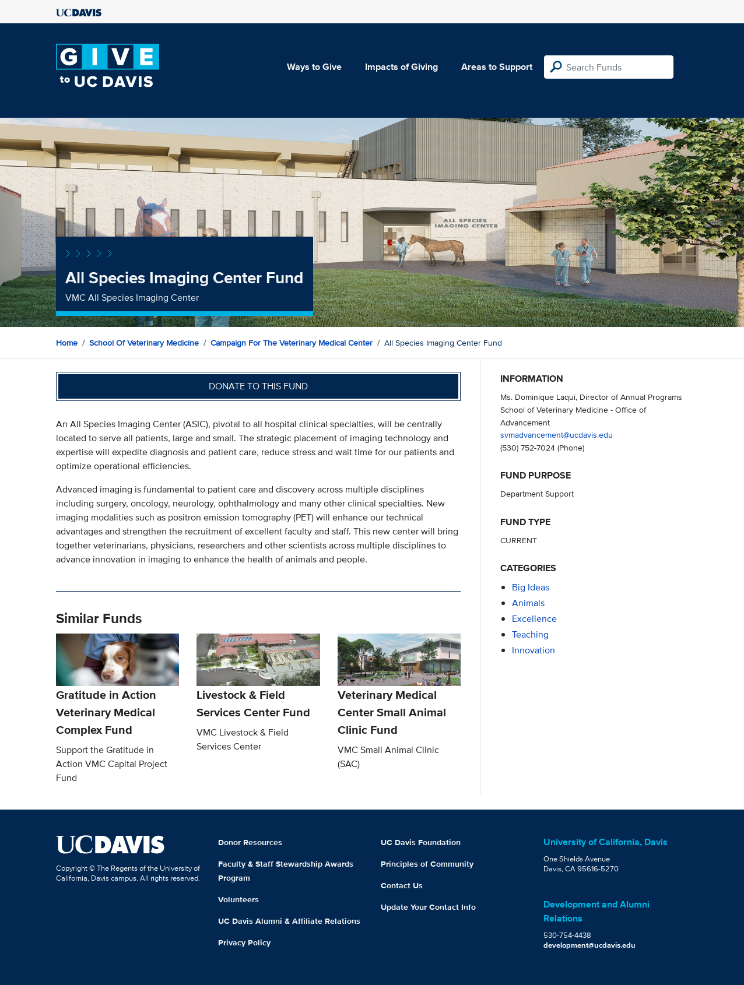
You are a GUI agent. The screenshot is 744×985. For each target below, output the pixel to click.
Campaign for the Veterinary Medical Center (291, 343)
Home (67, 343)
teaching (530, 634)
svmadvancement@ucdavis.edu (556, 434)
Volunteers (238, 899)
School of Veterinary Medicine (144, 343)
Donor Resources (250, 842)
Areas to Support (496, 66)
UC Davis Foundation (421, 842)
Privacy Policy (244, 942)
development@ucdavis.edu (589, 945)
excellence (534, 618)
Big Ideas (530, 587)
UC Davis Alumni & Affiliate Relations (289, 921)
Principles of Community (427, 864)
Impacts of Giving (401, 66)
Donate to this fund (258, 386)
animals (528, 603)
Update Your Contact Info (428, 907)
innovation (533, 650)
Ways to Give (314, 66)
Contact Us (402, 885)
